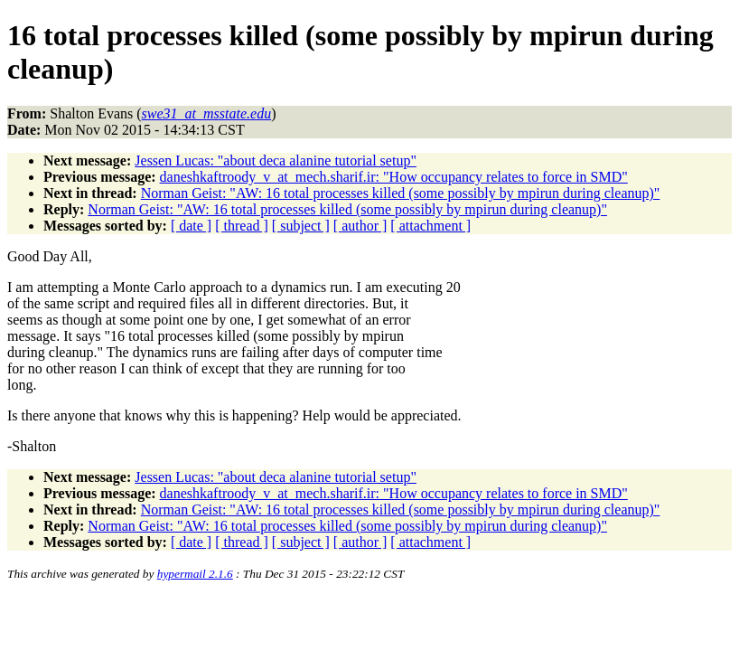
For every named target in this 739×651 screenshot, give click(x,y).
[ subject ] (301, 225)
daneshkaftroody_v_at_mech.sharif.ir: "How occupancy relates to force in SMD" (394, 176)
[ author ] (360, 225)
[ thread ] (241, 225)
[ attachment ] (430, 225)
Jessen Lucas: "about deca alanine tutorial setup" (275, 160)
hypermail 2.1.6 (195, 573)
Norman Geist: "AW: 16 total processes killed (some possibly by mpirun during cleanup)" (400, 193)
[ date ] (191, 225)
